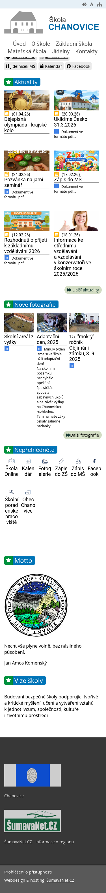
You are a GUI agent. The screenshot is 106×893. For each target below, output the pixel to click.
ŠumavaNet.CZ (60, 880)
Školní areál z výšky (19, 339)
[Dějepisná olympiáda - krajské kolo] (26, 100)
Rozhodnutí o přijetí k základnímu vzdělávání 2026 (25, 245)
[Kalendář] (28, 461)
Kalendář (51, 66)
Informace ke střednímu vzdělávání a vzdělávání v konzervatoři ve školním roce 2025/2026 (72, 257)
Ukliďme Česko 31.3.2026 (70, 122)
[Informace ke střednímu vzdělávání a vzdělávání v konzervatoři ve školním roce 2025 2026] (76, 221)
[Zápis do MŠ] (76, 161)
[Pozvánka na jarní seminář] (26, 161)
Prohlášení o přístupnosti (28, 872)
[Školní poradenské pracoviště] (11, 492)
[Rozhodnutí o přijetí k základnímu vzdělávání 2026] (26, 221)
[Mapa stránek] (99, 4)
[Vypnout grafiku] (92, 4)
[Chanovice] (32, 785)
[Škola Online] (11, 461)
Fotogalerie (44, 471)
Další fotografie (84, 435)
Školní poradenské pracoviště (11, 511)
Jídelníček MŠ (20, 66)
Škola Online (11, 471)
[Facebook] (94, 461)
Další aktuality (86, 290)
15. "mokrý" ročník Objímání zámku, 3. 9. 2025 (82, 348)
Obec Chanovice (28, 505)
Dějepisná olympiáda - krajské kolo (25, 124)
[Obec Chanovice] (28, 492)
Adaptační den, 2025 (48, 339)
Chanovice (14, 795)
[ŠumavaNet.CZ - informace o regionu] (32, 831)
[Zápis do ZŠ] (61, 461)
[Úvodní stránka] (84, 4)
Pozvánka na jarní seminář (23, 182)
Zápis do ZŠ (61, 471)
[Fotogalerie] (44, 461)
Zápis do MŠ (68, 179)
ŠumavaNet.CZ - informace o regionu (39, 841)
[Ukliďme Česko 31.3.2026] (76, 100)
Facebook (78, 66)
